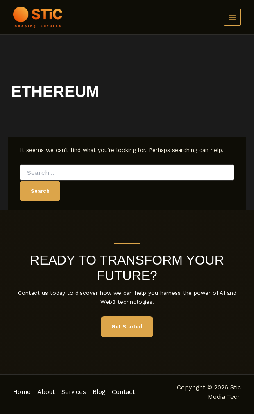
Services (73, 392)
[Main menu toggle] (232, 17)
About (46, 392)
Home (22, 392)
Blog (99, 392)
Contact (123, 392)
